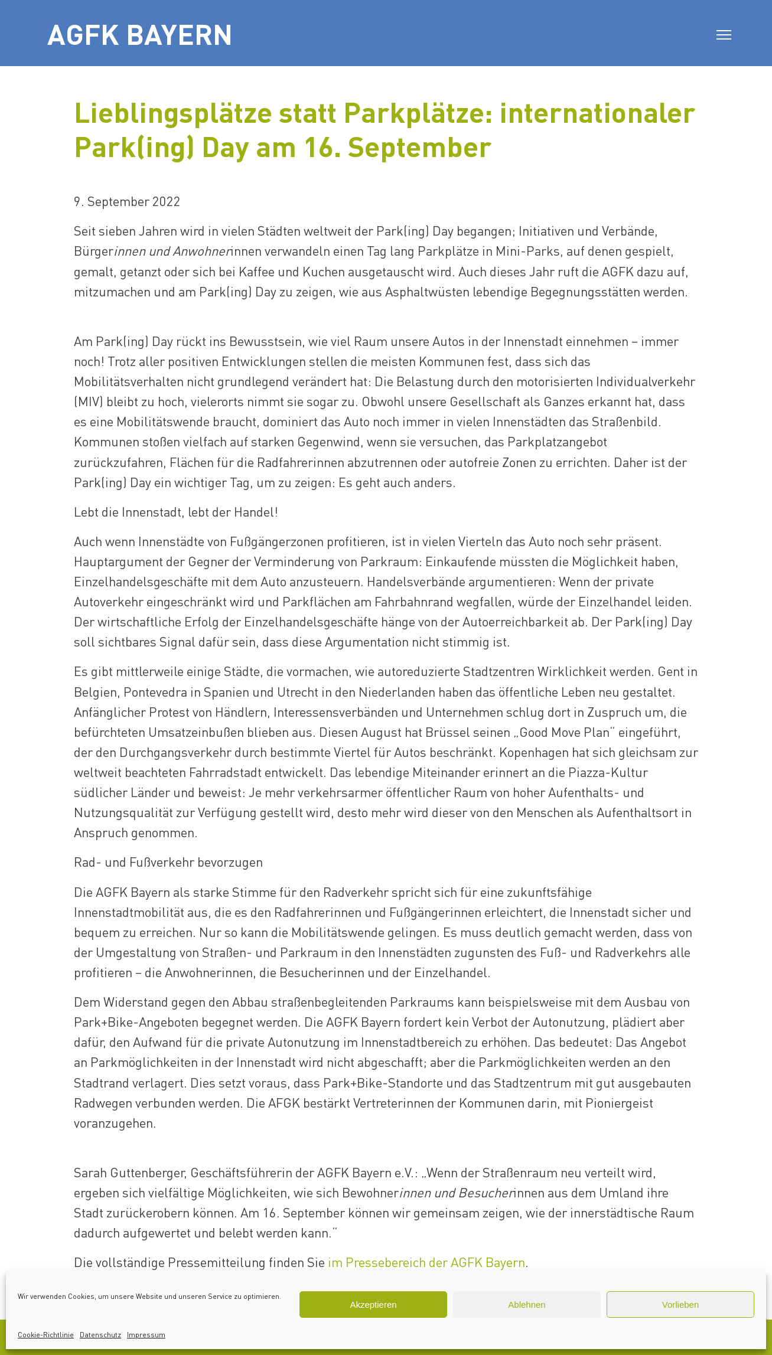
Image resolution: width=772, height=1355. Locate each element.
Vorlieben (680, 1305)
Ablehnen (526, 1305)
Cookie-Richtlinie (46, 1334)
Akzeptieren (373, 1305)
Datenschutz (100, 1334)
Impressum (146, 1334)
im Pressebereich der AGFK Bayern (426, 1261)
